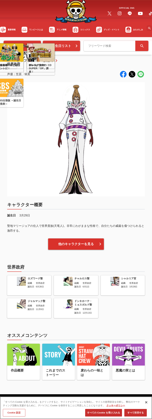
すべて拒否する (135, 414)
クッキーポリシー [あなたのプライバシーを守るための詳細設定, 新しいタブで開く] (115, 406)
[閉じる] (146, 404)
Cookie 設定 (14, 414)
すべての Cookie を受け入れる (103, 414)
